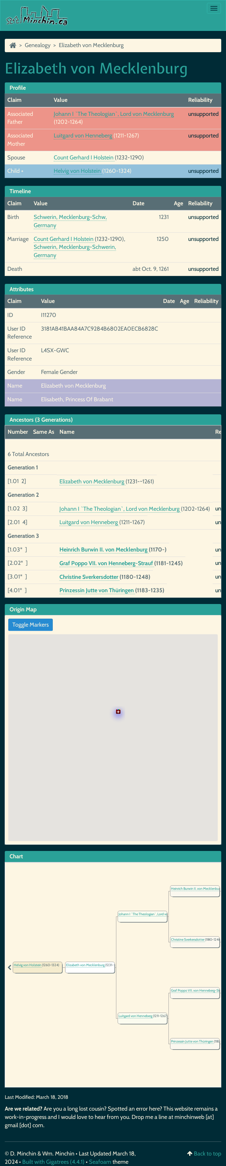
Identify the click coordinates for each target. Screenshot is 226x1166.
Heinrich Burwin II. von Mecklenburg (104, 549)
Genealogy (38, 45)
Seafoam (101, 1161)
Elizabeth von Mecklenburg (91, 45)
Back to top (207, 1153)
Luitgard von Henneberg (83, 135)
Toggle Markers (30, 624)
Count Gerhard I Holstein (84, 157)
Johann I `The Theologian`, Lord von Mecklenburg (114, 113)
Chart (16, 856)
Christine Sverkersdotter (89, 576)
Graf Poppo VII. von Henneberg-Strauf (106, 563)
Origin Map (23, 609)
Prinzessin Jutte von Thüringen (97, 590)
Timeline (20, 191)
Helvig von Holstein (78, 170)
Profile (18, 87)
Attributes (22, 289)
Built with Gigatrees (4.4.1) (53, 1161)
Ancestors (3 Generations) (41, 419)
